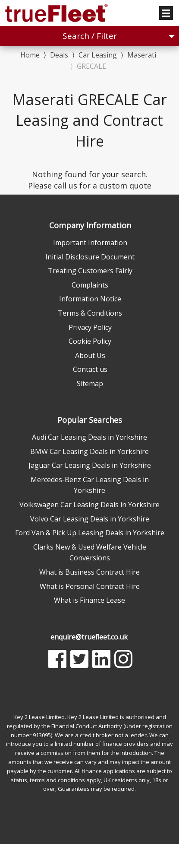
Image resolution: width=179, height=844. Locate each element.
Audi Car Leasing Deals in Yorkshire (89, 437)
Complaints (90, 285)
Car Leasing (98, 55)
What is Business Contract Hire (89, 572)
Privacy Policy (90, 327)
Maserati (141, 55)
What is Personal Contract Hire (90, 586)
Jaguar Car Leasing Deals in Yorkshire (89, 465)
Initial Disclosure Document (90, 257)
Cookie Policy (90, 341)
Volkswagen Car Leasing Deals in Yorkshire (89, 504)
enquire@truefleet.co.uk (89, 637)
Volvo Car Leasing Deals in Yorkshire (89, 519)
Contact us (90, 369)
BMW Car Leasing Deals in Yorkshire (89, 451)
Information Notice (90, 299)
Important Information (90, 242)
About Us (90, 355)
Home (30, 54)
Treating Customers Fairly (90, 270)
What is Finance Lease (89, 600)
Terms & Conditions (90, 313)
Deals (59, 55)
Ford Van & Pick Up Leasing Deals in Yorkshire (89, 532)
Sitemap (90, 383)
